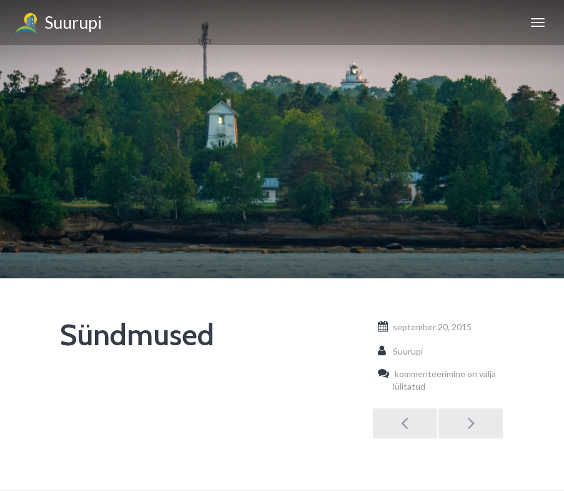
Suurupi (57, 24)
